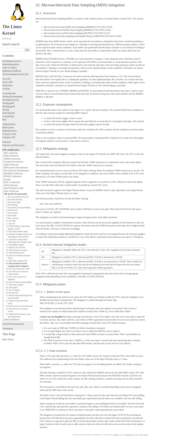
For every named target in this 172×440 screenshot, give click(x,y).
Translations (7, 328)
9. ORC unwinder (12, 218)
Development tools (10, 100)
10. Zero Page (11, 221)
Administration (8, 124)
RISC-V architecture (12, 182)
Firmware (6, 142)
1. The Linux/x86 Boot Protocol (17, 197)
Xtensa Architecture (12, 319)
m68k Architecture (11, 165)
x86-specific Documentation (15, 194)
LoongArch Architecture (13, 162)
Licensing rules (9, 93)
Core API (6, 79)
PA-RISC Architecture (13, 176)
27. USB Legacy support (15, 285)
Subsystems (7, 85)
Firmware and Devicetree (13, 145)
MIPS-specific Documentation (16, 167)
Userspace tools (9, 134)
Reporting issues (9, 131)
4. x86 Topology (12, 205)
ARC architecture (11, 153)
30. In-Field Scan (12, 293)
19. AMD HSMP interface (15, 253)
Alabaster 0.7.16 (131, 435)
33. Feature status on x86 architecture (19, 306)
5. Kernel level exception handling (18, 207)
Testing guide (8, 103)
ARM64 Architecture (12, 159)
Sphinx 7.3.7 (118, 435)
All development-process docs (15, 74)
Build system (8, 127)
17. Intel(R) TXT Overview (15, 247)
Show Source (8, 339)
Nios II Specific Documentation (16, 170)
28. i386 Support (12, 287)
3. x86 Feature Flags (13, 202)
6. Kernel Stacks (12, 210)
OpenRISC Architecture (13, 173)
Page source (143, 435)
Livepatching (8, 116)
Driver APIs (7, 82)
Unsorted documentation (13, 324)
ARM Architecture (11, 156)
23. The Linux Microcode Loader (18, 269)
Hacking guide (8, 106)
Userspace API (8, 137)
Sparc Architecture (11, 191)
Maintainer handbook (11, 71)
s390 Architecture (11, 185)
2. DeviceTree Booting (14, 199)
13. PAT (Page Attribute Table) (17, 231)
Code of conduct (9, 67)
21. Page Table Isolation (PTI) (16, 261)
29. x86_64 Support (13, 290)
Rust (4, 119)
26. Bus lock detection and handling (18, 282)
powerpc (7, 179)
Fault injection (8, 113)
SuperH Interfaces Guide (14, 188)
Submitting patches (10, 64)
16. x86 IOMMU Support (15, 245)
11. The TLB (10, 223)
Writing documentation (12, 96)
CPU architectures (10, 150)
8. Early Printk (11, 215)
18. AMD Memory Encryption (17, 250)
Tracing (5, 109)
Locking (5, 88)
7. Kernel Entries (12, 213)
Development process (11, 61)
